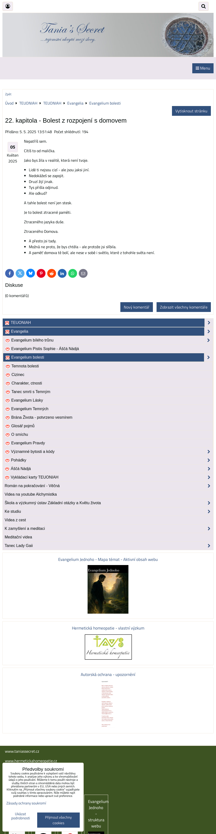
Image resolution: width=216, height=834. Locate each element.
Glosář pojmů (19, 426)
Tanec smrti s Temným (27, 392)
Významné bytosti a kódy (109, 452)
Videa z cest (15, 520)
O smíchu (16, 434)
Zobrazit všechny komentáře (183, 307)
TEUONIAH (109, 323)
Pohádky (109, 460)
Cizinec (14, 375)
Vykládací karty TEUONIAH (109, 477)
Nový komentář (136, 307)
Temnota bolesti (22, 366)
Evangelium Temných (26, 409)
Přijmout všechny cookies (58, 820)
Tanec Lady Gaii (109, 546)
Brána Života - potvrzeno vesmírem (38, 417)
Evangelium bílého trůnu (109, 340)
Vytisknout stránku (191, 111)
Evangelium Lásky (24, 400)
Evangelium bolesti (109, 357)
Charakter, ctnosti (23, 383)
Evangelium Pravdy (25, 443)
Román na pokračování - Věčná (109, 486)
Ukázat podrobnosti (20, 816)
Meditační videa (18, 537)
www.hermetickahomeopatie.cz (31, 761)
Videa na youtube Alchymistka (31, 494)
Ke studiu (109, 511)
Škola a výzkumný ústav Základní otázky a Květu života (109, 503)
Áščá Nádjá (109, 469)
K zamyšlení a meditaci (109, 528)
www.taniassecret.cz (22, 751)
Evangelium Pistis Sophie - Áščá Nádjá (42, 349)
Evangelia (109, 331)
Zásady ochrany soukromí (26, 803)
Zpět (8, 94)
